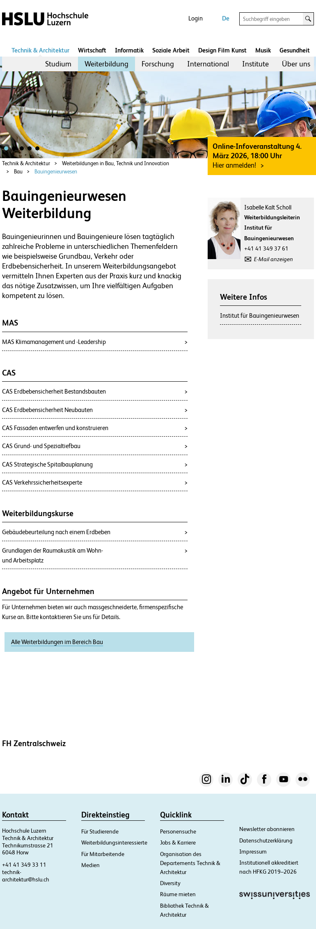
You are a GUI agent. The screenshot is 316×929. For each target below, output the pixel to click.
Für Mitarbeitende (102, 854)
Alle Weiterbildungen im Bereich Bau (57, 641)
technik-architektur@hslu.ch (25, 876)
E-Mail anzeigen (273, 259)
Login (195, 18)
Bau (18, 171)
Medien (90, 865)
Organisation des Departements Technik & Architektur (190, 863)
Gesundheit (294, 50)
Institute (255, 63)
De (225, 18)
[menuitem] (58, 64)
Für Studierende (100, 831)
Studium (58, 63)
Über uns (296, 63)
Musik (263, 50)
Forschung (158, 63)
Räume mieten (178, 894)
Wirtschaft (92, 50)
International (208, 63)
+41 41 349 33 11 (24, 864)
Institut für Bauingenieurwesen (259, 315)
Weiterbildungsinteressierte (114, 842)
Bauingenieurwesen (55, 171)
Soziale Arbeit (171, 50)
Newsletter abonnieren (267, 829)
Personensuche (178, 831)
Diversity (170, 883)
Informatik (129, 50)
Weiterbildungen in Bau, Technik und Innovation (115, 163)
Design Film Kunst (222, 50)
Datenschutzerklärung (266, 840)
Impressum (253, 851)
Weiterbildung (106, 63)
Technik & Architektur (40, 50)
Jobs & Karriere (178, 842)
